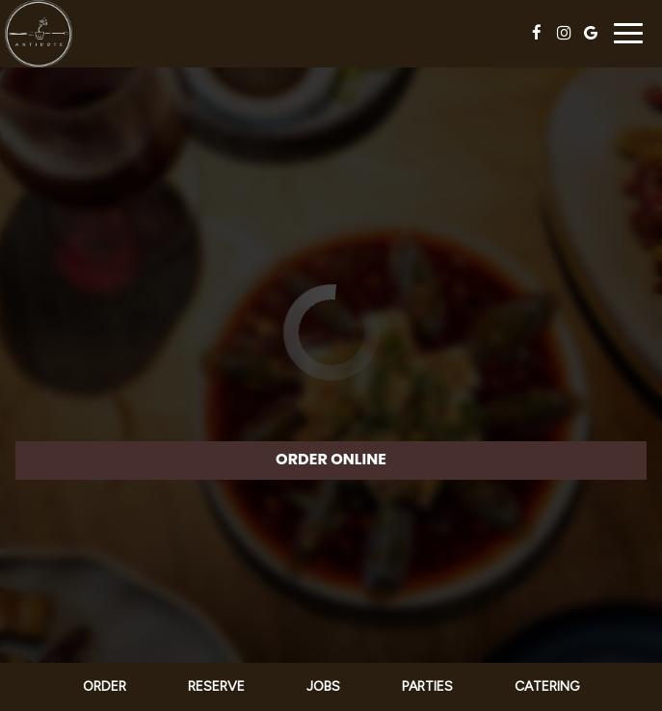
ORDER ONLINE (331, 459)
